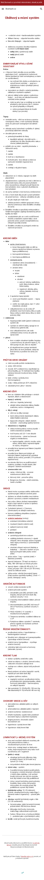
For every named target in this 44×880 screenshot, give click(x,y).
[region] (22, 3)
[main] (22, 18)
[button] (3, 9)
